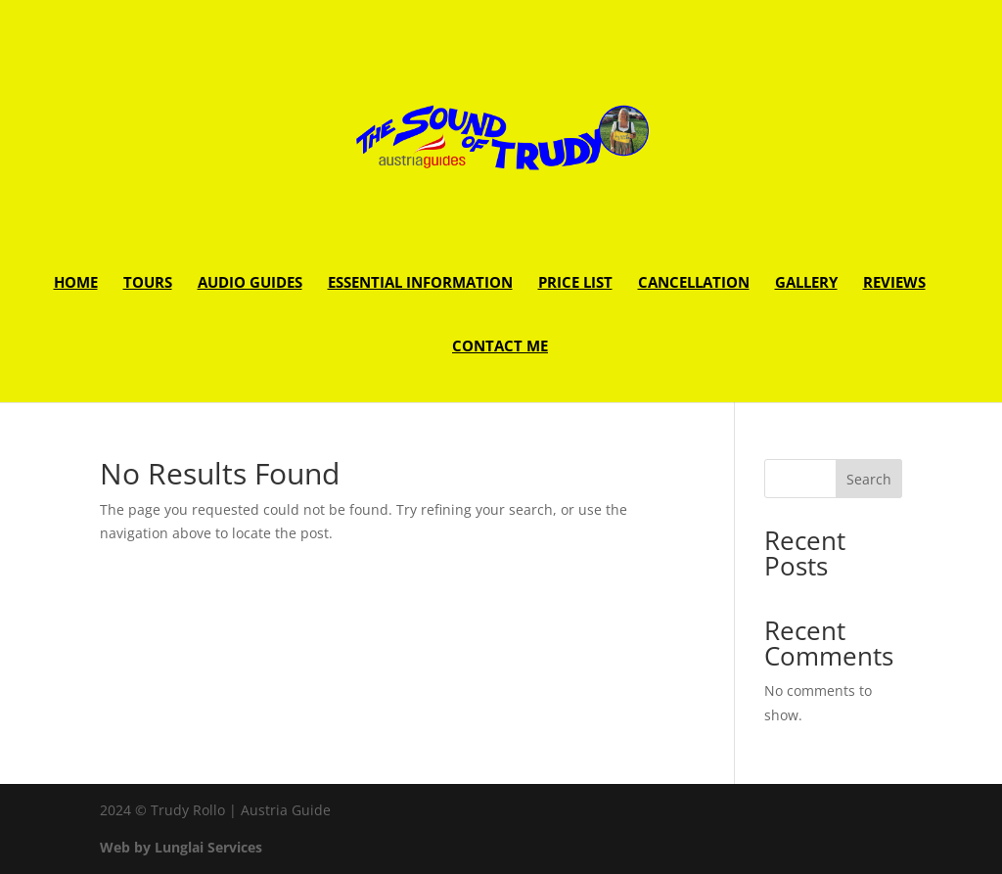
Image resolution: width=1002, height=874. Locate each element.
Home (76, 283)
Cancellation (694, 283)
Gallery (806, 283)
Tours (147, 283)
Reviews (894, 283)
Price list (575, 283)
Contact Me (500, 347)
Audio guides (250, 283)
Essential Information (420, 283)
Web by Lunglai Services (181, 847)
